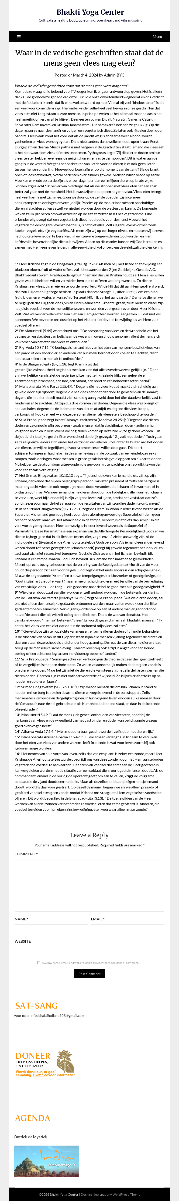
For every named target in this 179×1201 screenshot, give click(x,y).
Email (98, 919)
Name (21, 919)
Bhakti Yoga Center (90, 12)
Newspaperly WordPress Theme (116, 1194)
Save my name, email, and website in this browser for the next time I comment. (90, 962)
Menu (157, 36)
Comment (26, 854)
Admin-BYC (114, 75)
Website (23, 941)
